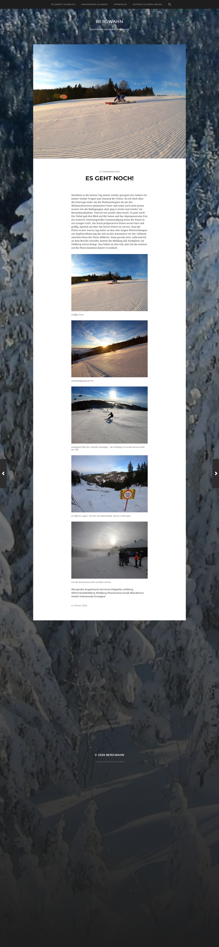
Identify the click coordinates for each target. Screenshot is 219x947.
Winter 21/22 (80, 605)
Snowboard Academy (94, 4)
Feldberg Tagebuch (63, 4)
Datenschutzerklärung (147, 4)
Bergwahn (109, 21)
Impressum (120, 4)
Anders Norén (116, 762)
